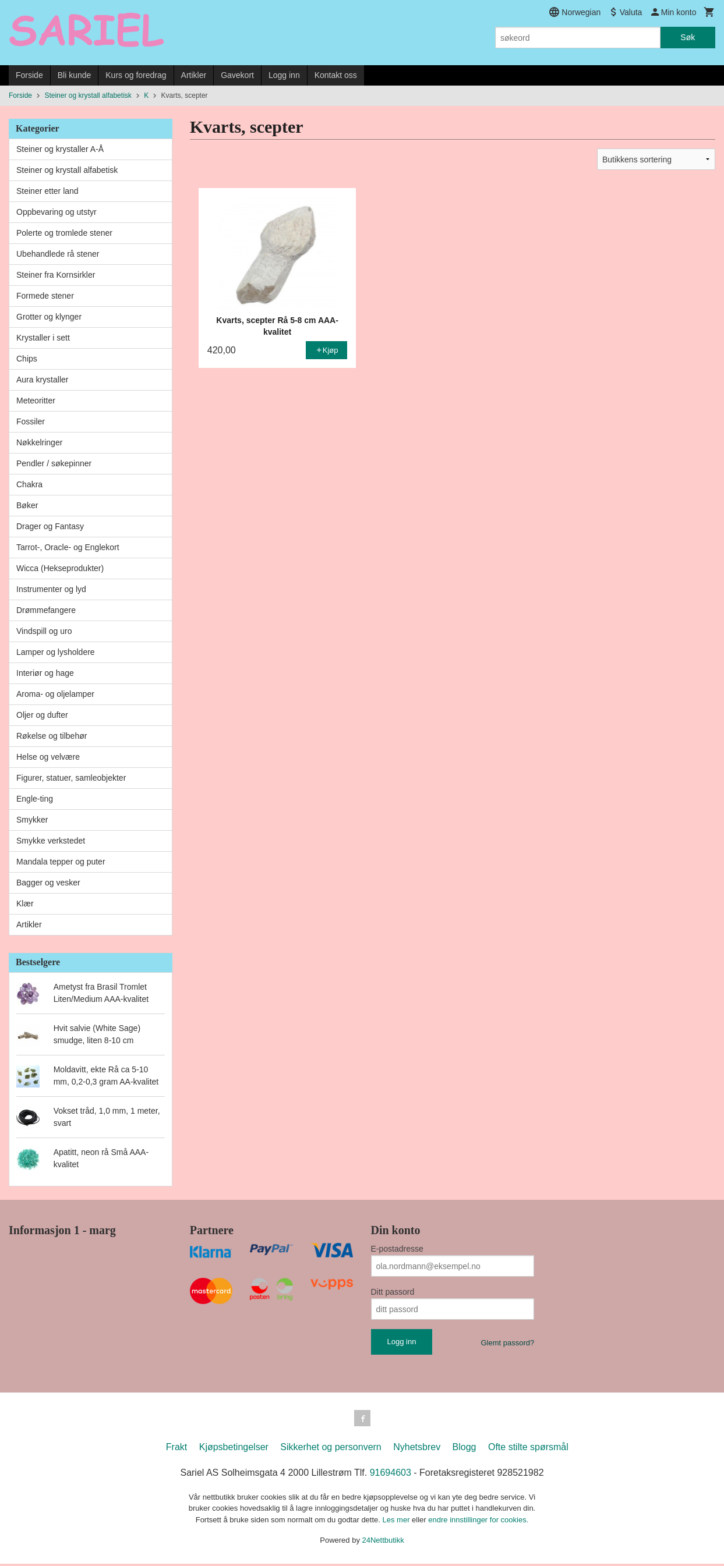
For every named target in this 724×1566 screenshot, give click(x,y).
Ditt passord (393, 1291)
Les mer (397, 1522)
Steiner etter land (47, 191)
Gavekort (237, 75)
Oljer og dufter (42, 715)
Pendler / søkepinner (53, 463)
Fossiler (30, 421)
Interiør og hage (45, 673)
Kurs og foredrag (135, 75)
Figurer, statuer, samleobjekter (71, 777)
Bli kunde (74, 75)
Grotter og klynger (49, 316)
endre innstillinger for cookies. (478, 1522)
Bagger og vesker (48, 882)
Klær (25, 903)
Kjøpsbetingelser (234, 1449)
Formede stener (45, 295)
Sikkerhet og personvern (330, 1449)
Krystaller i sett (43, 337)
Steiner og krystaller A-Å (60, 149)
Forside (29, 75)
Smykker (32, 819)
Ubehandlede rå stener (57, 253)
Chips (26, 358)
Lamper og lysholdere (55, 652)
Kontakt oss (336, 75)
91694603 (390, 1475)
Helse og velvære (48, 756)
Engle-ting (34, 798)
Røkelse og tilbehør (51, 736)
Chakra (29, 484)
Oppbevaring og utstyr (56, 212)
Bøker (27, 505)
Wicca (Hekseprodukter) (60, 568)
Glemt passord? (507, 1342)
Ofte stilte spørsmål (528, 1449)
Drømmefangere (46, 610)
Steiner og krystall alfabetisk (67, 170)
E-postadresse (397, 1248)
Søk (687, 37)
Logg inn (284, 75)
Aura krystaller (42, 379)
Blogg (464, 1449)
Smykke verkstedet (50, 840)
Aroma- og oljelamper (55, 694)
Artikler (194, 75)
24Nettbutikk (383, 1542)
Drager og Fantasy (50, 526)
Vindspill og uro (44, 631)
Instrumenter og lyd (51, 589)
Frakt (176, 1449)
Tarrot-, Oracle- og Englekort (67, 547)
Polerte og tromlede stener (64, 233)
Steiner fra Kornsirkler (55, 274)
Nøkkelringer (39, 442)
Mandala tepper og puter (60, 861)
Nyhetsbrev (416, 1449)
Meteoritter (35, 400)
